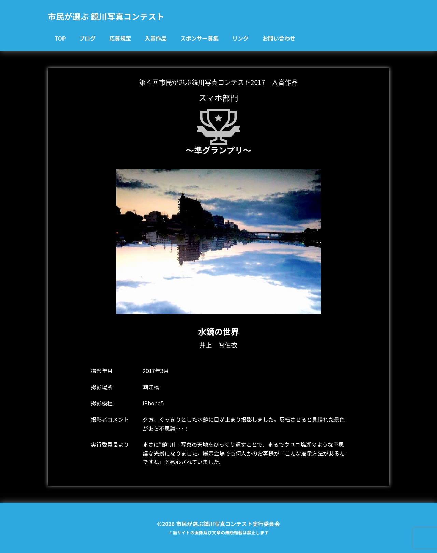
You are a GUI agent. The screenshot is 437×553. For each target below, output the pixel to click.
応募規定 (120, 38)
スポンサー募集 (199, 38)
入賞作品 (156, 38)
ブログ (87, 38)
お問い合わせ (279, 38)
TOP (60, 38)
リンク (240, 38)
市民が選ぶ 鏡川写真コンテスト (106, 16)
